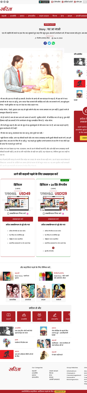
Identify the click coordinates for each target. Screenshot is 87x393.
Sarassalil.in (71, 377)
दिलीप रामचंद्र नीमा (43, 38)
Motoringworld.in (72, 380)
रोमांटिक (28, 300)
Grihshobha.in (71, 371)
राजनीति (13, 16)
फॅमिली (58, 300)
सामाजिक (13, 300)
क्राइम (70, 16)
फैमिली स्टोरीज (50, 24)
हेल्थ (62, 16)
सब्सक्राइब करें (18, 219)
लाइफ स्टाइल (44, 16)
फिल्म (55, 16)
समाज (22, 16)
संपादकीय (31, 16)
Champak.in (71, 373)
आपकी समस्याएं (54, 380)
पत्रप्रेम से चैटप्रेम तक (21, 342)
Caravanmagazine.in (74, 375)
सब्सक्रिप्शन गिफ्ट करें (16, 213)
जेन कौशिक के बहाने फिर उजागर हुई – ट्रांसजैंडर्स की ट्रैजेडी (60, 333)
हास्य (16, 340)
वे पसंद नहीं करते (57, 355)
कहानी (4, 16)
